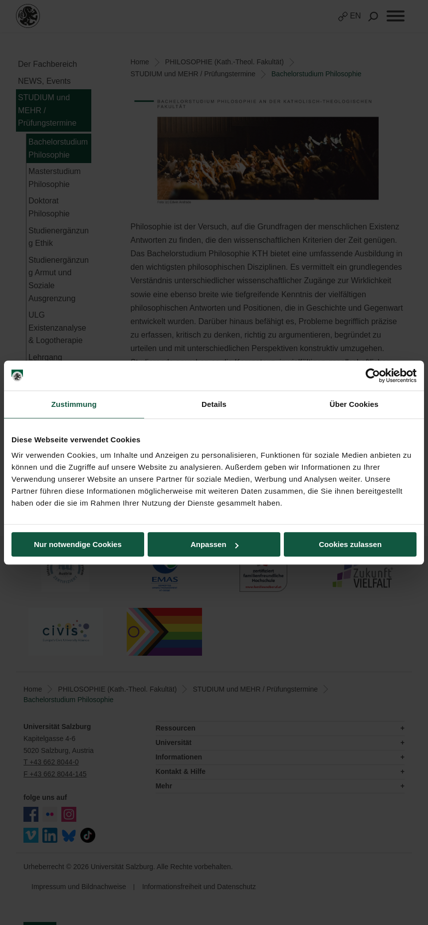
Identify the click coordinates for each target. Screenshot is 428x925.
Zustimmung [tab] (74, 404)
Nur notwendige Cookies (78, 544)
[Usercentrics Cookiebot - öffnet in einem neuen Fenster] (373, 375)
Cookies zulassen (350, 544)
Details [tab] (214, 404)
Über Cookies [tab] (354, 404)
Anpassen (214, 544)
